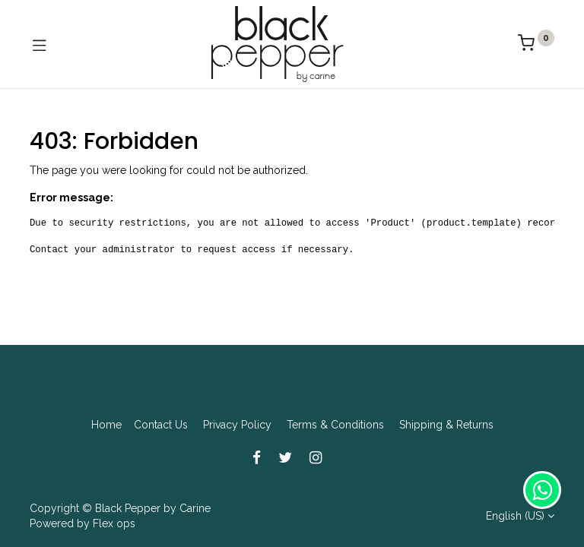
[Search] (170, 521)
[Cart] (413, 520)
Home (106, 425)
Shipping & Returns (446, 425)
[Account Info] (534, 521)
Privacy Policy (237, 425)
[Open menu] (292, 525)
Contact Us (161, 425)
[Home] (50, 521)
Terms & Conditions (335, 425)
